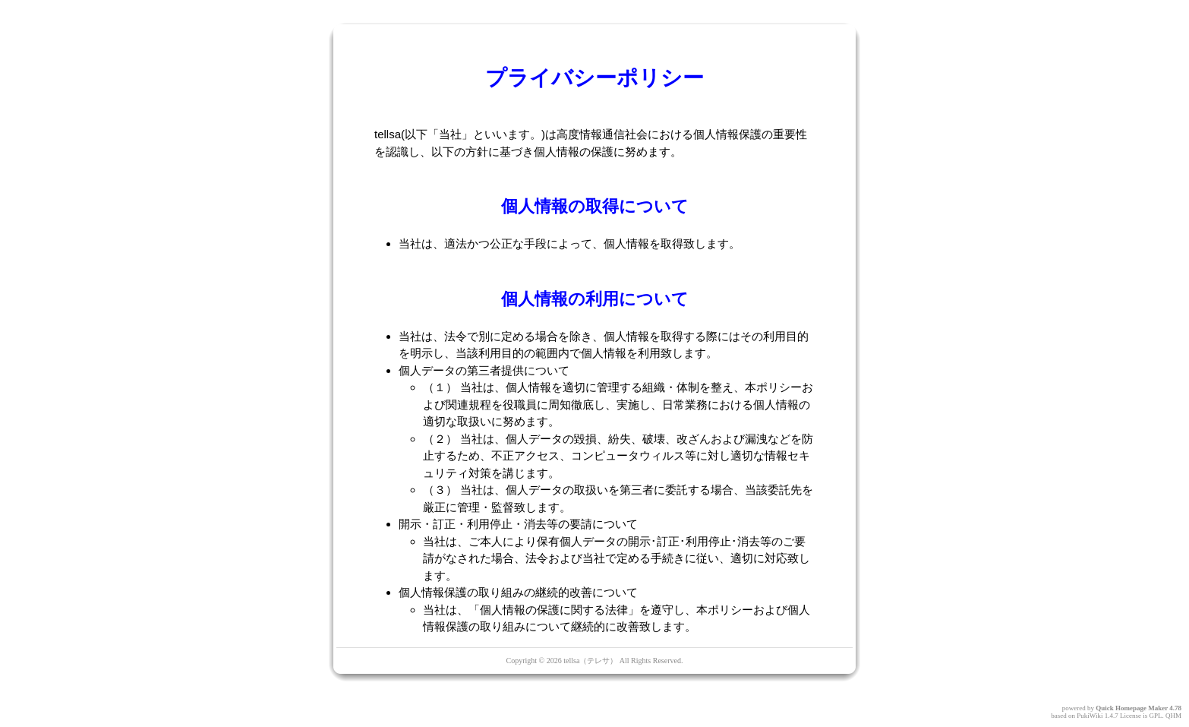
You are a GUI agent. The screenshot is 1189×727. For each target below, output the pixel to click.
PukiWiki (1089, 715)
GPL (1155, 715)
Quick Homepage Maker (1132, 708)
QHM (1173, 715)
